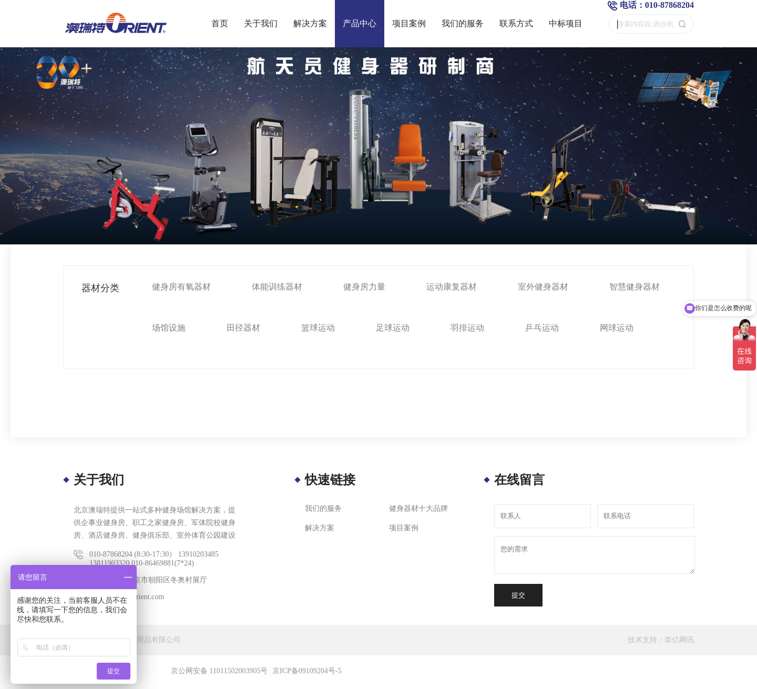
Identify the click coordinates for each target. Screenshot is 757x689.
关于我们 (261, 23)
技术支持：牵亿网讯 (661, 640)
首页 (219, 23)
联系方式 (516, 23)
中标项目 (565, 23)
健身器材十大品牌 (418, 508)
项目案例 (409, 23)
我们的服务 (463, 23)
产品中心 (359, 23)
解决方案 (310, 23)
